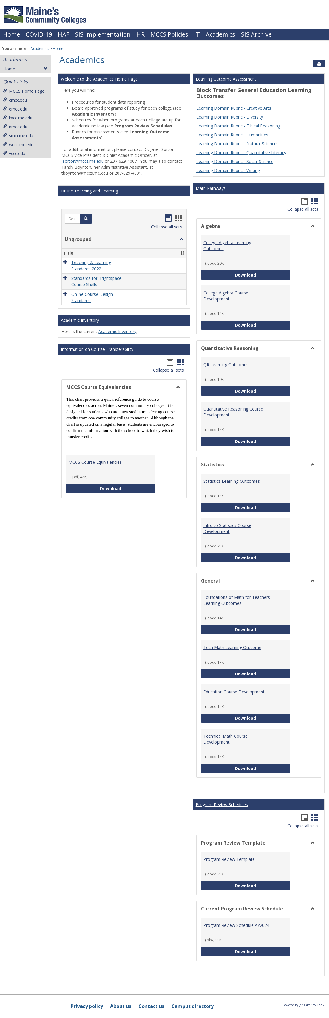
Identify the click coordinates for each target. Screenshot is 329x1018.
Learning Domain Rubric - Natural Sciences (237, 143)
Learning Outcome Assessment (226, 79)
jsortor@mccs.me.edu (82, 161)
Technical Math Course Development (225, 739)
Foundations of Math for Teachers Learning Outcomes (236, 600)
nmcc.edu (15, 127)
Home (11, 34)
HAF (63, 34)
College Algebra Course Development (225, 296)
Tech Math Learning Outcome (232, 647)
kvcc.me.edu (17, 118)
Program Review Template (229, 859)
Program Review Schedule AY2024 (236, 925)
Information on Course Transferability (97, 349)
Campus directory (192, 1006)
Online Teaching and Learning (89, 191)
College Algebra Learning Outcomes (227, 245)
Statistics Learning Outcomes (231, 481)
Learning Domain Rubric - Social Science (234, 161)
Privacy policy (87, 1006)
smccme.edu (18, 135)
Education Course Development (234, 692)
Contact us (151, 1006)
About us (120, 1006)
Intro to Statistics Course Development (227, 528)
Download (127, 488)
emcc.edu (15, 109)
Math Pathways (211, 188)
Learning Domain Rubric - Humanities (232, 135)
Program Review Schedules (222, 804)
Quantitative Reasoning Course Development (233, 412)
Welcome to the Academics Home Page (99, 79)
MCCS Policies (169, 34)
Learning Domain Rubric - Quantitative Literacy (241, 152)
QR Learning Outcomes (226, 364)
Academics (220, 34)
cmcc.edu (15, 100)
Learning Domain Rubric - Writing (228, 170)
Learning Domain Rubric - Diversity (229, 117)
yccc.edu (14, 153)
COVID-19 (39, 34)
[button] (86, 219)
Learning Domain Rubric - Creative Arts (233, 108)
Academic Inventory (80, 320)
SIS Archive (256, 34)
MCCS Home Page (24, 91)
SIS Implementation (103, 34)
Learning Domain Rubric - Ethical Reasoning (238, 126)
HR (141, 34)
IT (197, 34)
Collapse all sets (166, 227)
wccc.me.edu (18, 144)
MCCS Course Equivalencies (95, 462)
